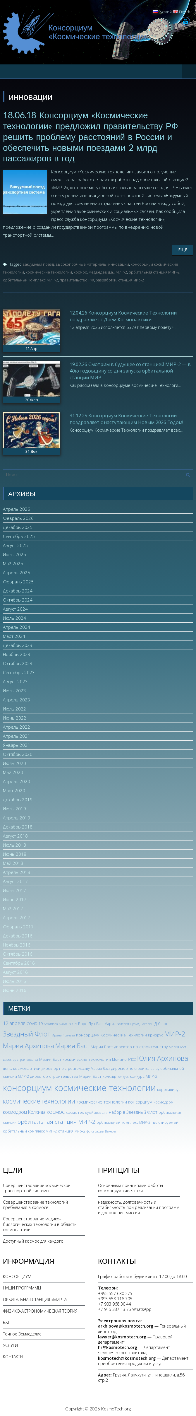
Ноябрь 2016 (16, 943)
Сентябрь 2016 (19, 961)
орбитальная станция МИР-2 (154, 271)
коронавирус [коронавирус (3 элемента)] (168, 1088)
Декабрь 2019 (17, 798)
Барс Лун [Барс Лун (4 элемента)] (86, 1022)
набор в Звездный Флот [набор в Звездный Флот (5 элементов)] (133, 1111)
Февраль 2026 (18, 517)
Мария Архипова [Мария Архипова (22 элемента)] (28, 1044)
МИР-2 (121, 271)
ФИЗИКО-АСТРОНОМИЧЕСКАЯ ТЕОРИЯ (40, 1309)
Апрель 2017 (16, 916)
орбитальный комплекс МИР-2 (30, 278)
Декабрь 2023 (17, 644)
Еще (182, 248)
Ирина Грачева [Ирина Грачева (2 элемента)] (63, 1034)
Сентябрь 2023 (19, 671)
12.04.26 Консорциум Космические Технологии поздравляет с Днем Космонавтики (123, 314)
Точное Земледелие (22, 1332)
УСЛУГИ (10, 1344)
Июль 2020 (14, 762)
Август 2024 (15, 607)
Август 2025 (15, 544)
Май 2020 (13, 771)
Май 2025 (13, 562)
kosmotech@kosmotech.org (127, 1356)
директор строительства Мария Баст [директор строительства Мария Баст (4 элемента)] (66, 1075)
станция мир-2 (131, 278)
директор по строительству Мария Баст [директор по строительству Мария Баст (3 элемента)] (76, 1067)
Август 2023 (15, 680)
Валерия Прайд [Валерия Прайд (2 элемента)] (128, 1022)
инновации (118, 263)
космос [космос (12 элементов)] (56, 1110)
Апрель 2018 (16, 871)
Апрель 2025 (16, 571)
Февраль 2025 (18, 580)
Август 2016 (15, 970)
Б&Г (6, 1321)
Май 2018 (13, 862)
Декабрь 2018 (17, 825)
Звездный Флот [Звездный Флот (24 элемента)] (27, 1032)
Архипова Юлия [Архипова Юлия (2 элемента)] (56, 1022)
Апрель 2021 (16, 734)
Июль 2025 (14, 553)
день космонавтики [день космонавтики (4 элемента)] (21, 1067)
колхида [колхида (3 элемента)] (109, 1075)
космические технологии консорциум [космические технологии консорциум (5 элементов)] (114, 1100)
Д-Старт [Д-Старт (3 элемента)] (160, 1022)
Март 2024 (14, 635)
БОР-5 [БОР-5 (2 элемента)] (73, 1022)
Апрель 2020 (16, 780)
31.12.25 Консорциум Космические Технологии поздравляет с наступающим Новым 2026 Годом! (126, 417)
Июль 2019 (14, 807)
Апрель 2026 (16, 507)
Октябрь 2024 (17, 598)
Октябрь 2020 (17, 753)
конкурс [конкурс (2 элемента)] (123, 1075)
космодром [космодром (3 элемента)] (163, 1100)
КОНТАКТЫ (13, 1355)
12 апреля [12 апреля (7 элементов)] (14, 1022)
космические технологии (49, 271)
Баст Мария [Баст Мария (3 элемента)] (106, 1022)
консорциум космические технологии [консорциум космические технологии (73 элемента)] (79, 1086)
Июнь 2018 (14, 852)
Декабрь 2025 (17, 526)
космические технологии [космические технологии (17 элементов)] (39, 1099)
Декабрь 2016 (17, 934)
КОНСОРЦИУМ (17, 1275)
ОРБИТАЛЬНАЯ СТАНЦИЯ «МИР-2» (35, 1298)
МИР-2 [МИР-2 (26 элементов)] (174, 1032)
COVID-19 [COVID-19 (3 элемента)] (35, 1022)
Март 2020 (14, 789)
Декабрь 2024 (17, 589)
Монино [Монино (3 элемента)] (119, 1058)
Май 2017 (13, 907)
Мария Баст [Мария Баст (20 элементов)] (72, 1044)
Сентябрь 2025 (19, 535)
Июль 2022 (14, 707)
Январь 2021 (16, 744)
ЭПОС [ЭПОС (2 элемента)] (132, 1058)
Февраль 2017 (18, 925)
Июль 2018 (14, 843)
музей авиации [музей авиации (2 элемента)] (96, 1111)
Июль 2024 (14, 616)
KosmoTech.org (116, 1407)
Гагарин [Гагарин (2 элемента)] (147, 1022)
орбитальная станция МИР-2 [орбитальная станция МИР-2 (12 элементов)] (56, 1120)
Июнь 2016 (14, 989)
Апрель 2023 (16, 698)
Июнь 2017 (14, 898)
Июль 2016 (14, 980)
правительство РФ (77, 278)
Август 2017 (15, 880)
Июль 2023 (14, 689)
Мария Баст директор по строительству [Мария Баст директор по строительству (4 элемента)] (129, 1045)
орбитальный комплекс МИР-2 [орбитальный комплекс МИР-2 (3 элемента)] (123, 1121)
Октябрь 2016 (17, 952)
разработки (106, 278)
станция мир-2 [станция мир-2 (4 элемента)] (71, 1129)
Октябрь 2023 (17, 662)
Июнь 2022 (14, 716)
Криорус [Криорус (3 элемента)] (155, 1033)
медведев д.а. (101, 271)
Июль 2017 (14, 889)
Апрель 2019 (16, 816)
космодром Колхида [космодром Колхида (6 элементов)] (24, 1111)
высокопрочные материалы (81, 263)
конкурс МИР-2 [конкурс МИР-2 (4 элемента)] (143, 1075)
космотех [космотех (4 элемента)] (75, 1111)
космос (80, 271)
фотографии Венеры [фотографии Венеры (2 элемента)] (101, 1130)
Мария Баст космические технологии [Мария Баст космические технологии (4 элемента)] (75, 1058)
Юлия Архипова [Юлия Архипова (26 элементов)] (162, 1057)
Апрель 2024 (16, 625)
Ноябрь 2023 (16, 653)
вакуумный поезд (38, 263)
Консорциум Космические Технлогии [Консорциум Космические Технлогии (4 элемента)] (111, 1033)
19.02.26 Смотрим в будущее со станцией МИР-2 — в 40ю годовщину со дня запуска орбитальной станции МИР (130, 369)
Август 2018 (15, 834)
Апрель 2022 (16, 725)
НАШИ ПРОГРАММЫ (22, 1286)
